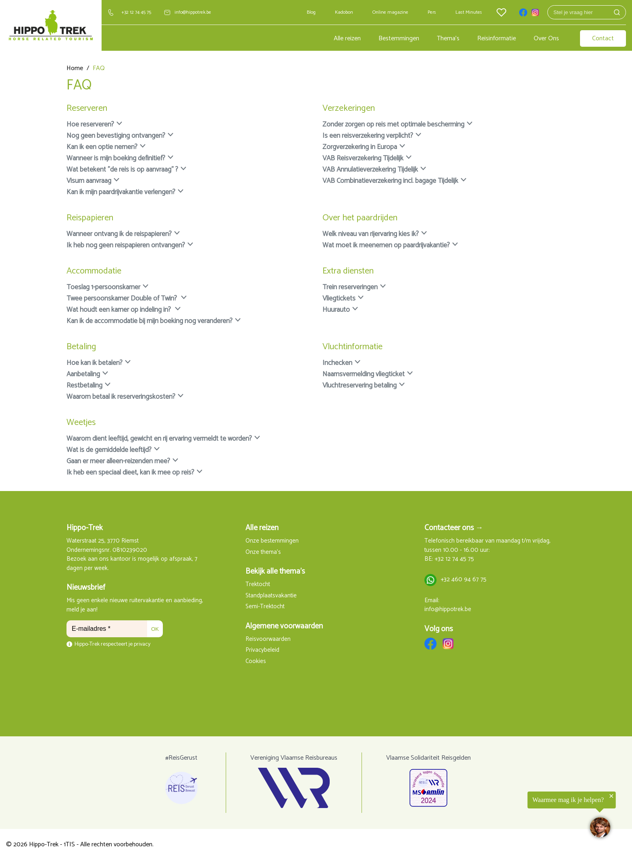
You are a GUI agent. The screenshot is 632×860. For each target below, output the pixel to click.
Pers (432, 12)
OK (155, 629)
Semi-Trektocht (265, 606)
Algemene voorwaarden (284, 626)
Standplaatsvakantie (271, 596)
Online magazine (390, 12)
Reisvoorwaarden (268, 639)
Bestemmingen (398, 38)
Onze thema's (263, 552)
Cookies (255, 661)
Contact (603, 38)
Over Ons (546, 38)
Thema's (448, 38)
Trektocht (257, 584)
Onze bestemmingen (272, 541)
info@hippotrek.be (193, 12)
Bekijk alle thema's (275, 571)
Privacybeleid (262, 650)
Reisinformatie (496, 38)
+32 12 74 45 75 (136, 12)
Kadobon (344, 12)
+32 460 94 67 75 (463, 579)
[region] (533, 817)
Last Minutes (468, 12)
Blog (311, 12)
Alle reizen (347, 38)
